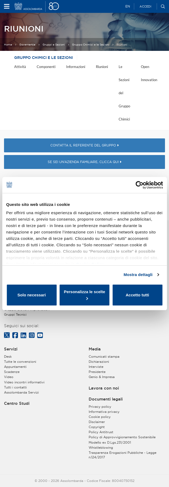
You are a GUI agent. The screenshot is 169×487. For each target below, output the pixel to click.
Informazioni (75, 67)
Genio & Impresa (102, 377)
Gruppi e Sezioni (54, 44)
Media (95, 349)
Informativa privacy (104, 411)
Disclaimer (97, 422)
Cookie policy (100, 416)
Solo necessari (31, 295)
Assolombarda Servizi (21, 392)
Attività (20, 67)
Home (8, 44)
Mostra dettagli (137, 274)
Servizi (10, 349)
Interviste (96, 366)
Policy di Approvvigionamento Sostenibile (122, 437)
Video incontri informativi (24, 382)
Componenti (46, 67)
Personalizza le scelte (84, 294)
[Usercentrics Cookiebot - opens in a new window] (139, 185)
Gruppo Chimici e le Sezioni (90, 44)
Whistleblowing (101, 447)
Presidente (97, 371)
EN (127, 6)
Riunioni (102, 67)
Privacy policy (100, 406)
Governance (27, 44)
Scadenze (12, 371)
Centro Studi (16, 403)
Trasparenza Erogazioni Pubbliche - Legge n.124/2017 (122, 455)
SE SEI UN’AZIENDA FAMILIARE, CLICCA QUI (84, 162)
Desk (8, 356)
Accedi (145, 6)
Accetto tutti (137, 295)
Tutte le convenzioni (20, 361)
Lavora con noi (104, 388)
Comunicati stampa (104, 356)
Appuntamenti (15, 366)
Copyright (97, 427)
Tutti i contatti (15, 387)
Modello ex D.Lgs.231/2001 (110, 442)
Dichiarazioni (99, 361)
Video (8, 377)
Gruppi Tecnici (15, 314)
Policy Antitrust (101, 432)
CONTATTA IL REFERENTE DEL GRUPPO (84, 145)
